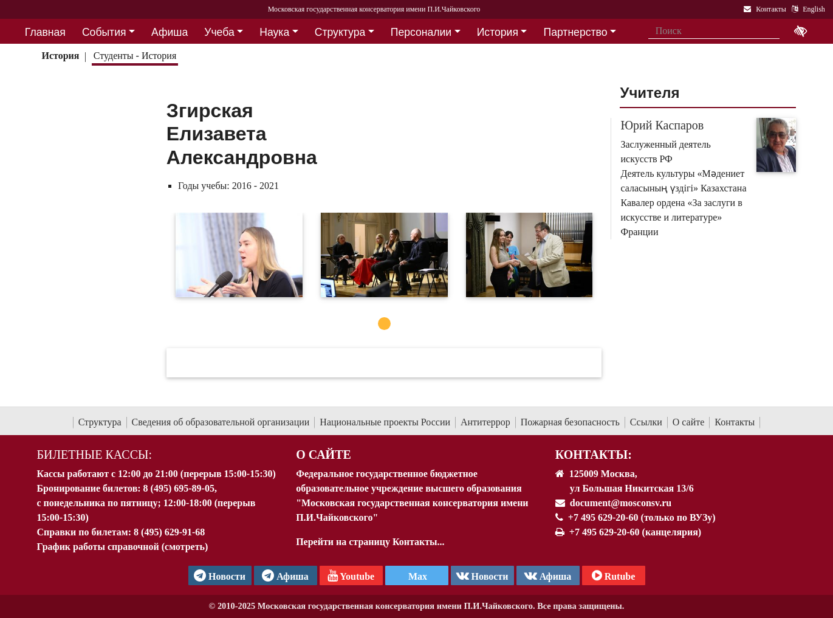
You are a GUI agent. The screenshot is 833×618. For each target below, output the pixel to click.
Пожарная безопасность (570, 422)
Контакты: (593, 454)
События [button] (104, 32)
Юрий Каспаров (662, 125)
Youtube (350, 575)
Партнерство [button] (576, 32)
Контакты (735, 422)
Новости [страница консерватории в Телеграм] (219, 575)
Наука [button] (274, 32)
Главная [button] (45, 32)
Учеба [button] (219, 32)
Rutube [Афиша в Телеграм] (614, 575)
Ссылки (646, 422)
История (60, 55)
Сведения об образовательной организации (221, 422)
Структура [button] (340, 32)
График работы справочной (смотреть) (122, 546)
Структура (100, 422)
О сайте (689, 422)
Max (416, 576)
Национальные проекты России (385, 422)
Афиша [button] (169, 32)
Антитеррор (485, 422)
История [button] (497, 32)
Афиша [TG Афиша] (285, 575)
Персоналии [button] (421, 32)
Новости (482, 575)
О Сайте (323, 454)
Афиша (548, 575)
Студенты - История (135, 55)
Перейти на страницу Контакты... (370, 542)
